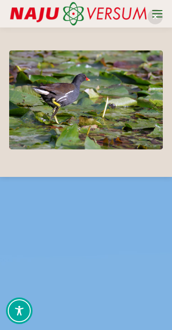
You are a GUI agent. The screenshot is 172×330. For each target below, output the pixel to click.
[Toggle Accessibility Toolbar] (19, 310)
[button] (155, 16)
